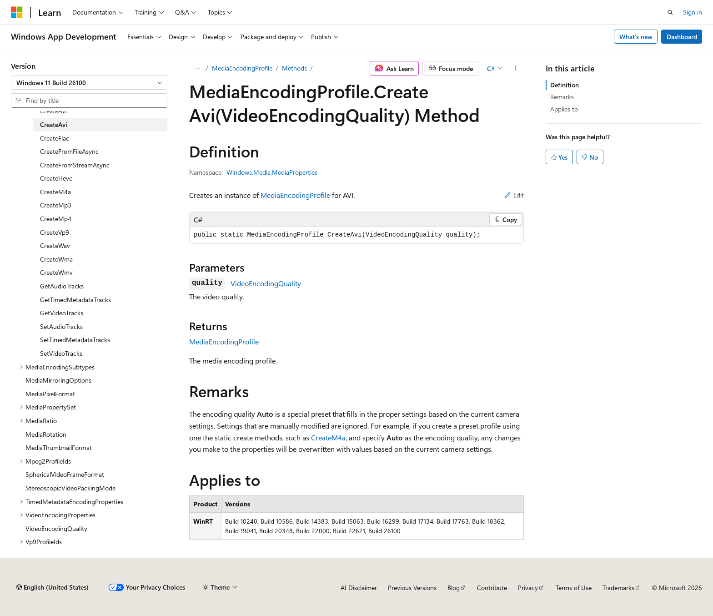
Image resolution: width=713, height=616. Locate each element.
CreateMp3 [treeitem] (55, 205)
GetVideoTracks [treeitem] (61, 312)
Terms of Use (574, 587)
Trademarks (618, 587)
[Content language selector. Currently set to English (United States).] (52, 587)
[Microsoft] (17, 12)
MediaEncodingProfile (242, 68)
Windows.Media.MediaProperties (271, 172)
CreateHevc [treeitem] (56, 178)
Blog (453, 587)
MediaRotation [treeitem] (45, 434)
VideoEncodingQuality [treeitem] (56, 528)
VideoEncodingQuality (266, 283)
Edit (514, 195)
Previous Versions (412, 587)
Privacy (528, 587)
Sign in (692, 12)
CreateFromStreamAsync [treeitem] (75, 165)
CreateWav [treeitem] (55, 245)
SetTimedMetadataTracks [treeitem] (75, 339)
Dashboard (682, 36)
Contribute (492, 587)
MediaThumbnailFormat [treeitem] (58, 447)
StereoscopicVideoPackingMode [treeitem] (70, 488)
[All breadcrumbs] (197, 68)
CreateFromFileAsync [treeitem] (69, 151)
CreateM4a (328, 437)
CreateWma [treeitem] (56, 259)
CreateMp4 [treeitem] (55, 218)
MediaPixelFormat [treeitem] (50, 393)
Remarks (562, 96)
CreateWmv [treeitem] (56, 272)
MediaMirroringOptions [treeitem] (58, 380)
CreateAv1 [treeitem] (54, 110)
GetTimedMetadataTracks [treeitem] (75, 299)
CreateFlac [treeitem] (54, 138)
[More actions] (516, 68)
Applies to (564, 109)
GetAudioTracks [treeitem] (62, 286)
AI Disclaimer (359, 587)
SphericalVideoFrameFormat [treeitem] (64, 474)
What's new (636, 36)
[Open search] (670, 12)
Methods (294, 68)
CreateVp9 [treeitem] (54, 232)
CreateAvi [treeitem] (53, 124)
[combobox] (89, 83)
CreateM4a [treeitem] (55, 191)
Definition (564, 85)
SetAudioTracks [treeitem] (61, 326)
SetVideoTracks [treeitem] (61, 353)
